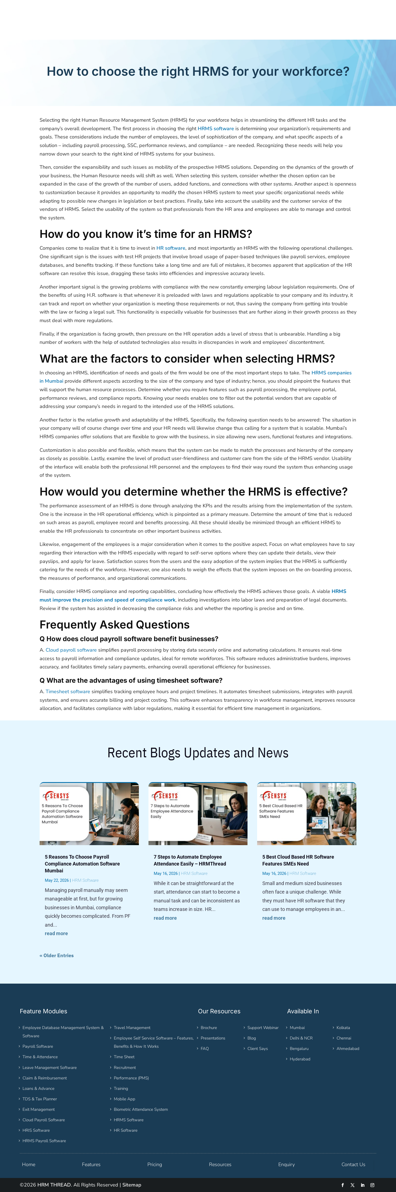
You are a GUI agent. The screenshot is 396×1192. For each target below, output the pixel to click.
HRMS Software (129, 1120)
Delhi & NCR (301, 1038)
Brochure (209, 1027)
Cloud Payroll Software (44, 1120)
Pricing (154, 1164)
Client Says (258, 1048)
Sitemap (131, 1185)
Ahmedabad (348, 1048)
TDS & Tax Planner (40, 1099)
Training (121, 1088)
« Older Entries (57, 955)
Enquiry (286, 1164)
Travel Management (132, 1027)
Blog (252, 1038)
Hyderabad (300, 1059)
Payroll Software (38, 1046)
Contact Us (353, 1164)
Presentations (213, 1038)
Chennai (344, 1038)
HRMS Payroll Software (44, 1141)
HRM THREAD (54, 1185)
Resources (220, 1164)
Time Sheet (124, 1057)
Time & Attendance (40, 1057)
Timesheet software (68, 691)
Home (28, 1164)
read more (56, 933)
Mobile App (124, 1099)
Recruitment (125, 1067)
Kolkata (343, 1027)
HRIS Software (36, 1130)
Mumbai (297, 1027)
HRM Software (85, 880)
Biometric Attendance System (141, 1109)
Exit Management (39, 1109)
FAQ (205, 1048)
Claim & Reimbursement (45, 1078)
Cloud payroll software (71, 650)
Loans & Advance (38, 1088)
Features (91, 1164)
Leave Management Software (50, 1067)
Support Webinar (263, 1027)
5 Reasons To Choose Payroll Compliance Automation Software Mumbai (82, 863)
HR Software (126, 1130)
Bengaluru (299, 1048)
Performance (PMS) (131, 1078)
